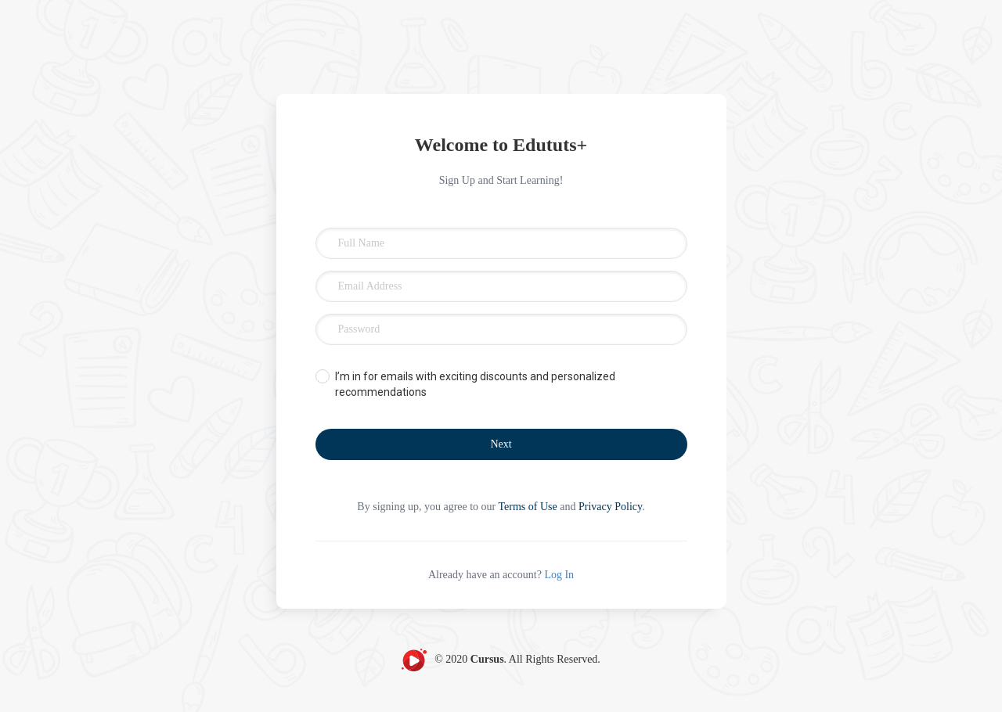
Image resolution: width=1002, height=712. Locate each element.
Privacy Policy (610, 506)
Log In (559, 575)
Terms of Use (528, 506)
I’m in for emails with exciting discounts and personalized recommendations (475, 384)
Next (500, 444)
